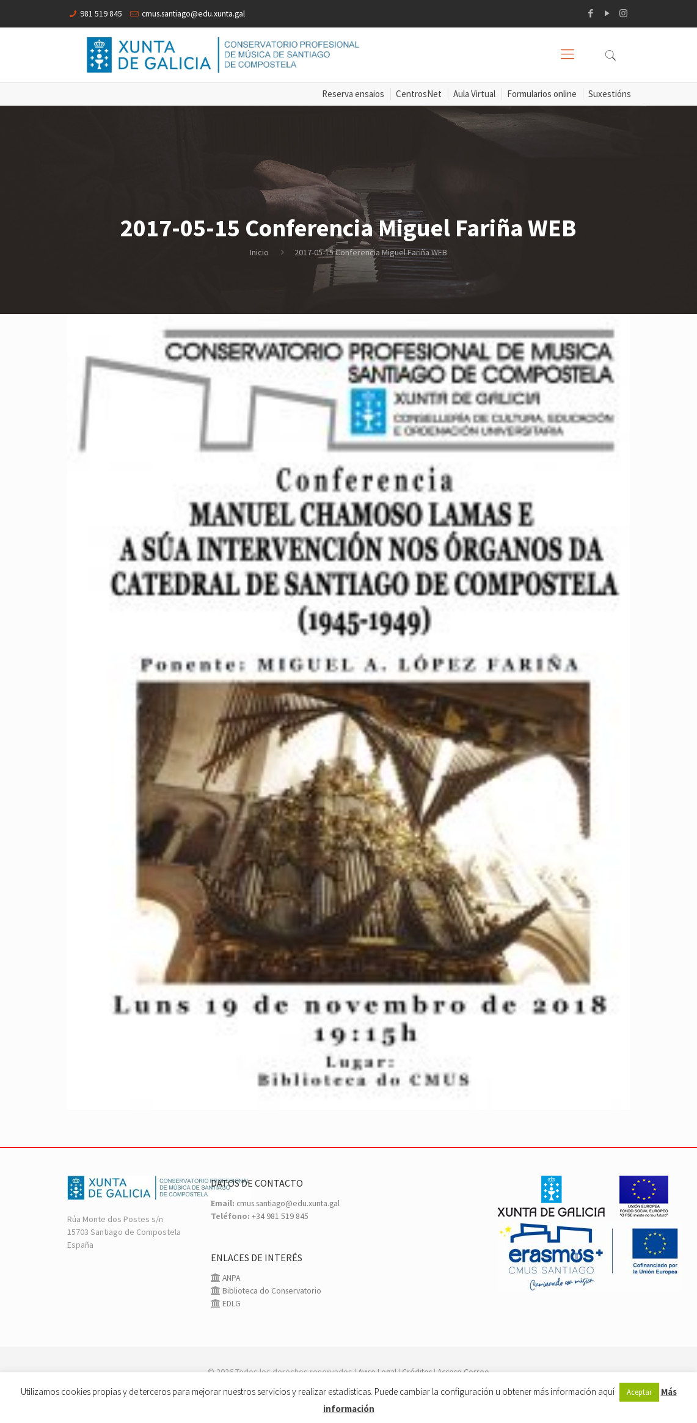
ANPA (231, 1291)
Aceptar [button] (639, 1392)
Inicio (259, 252)
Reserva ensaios (353, 94)
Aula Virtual (474, 94)
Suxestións (609, 94)
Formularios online (542, 94)
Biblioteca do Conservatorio (273, 1303)
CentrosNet (419, 94)
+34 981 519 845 (280, 1229)
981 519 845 (101, 13)
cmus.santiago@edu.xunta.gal (196, 13)
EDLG (231, 1316)
